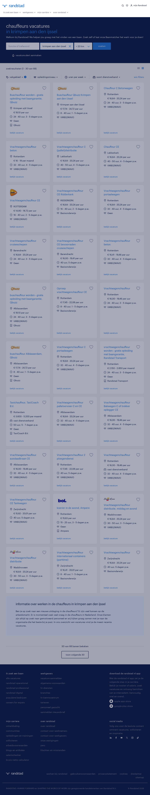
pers (43, 745)
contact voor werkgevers (53, 735)
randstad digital (14, 692)
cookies (124, 773)
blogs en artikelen (15, 750)
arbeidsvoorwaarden (17, 745)
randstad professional (17, 688)
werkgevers (29, 12)
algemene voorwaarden (53, 683)
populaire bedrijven (16, 697)
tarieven (45, 702)
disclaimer (136, 773)
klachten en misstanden (53, 750)
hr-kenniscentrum (50, 697)
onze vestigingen (49, 740)
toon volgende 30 (75, 654)
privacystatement (107, 773)
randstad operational (17, 683)
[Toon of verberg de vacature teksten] (140, 68)
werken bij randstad (56, 773)
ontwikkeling (13, 726)
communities (13, 730)
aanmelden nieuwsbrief (53, 712)
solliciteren (11, 740)
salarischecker (13, 755)
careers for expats (15, 702)
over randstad (60, 12)
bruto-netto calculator (17, 760)
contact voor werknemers (54, 730)
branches (45, 692)
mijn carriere (12, 721)
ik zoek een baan (12, 12)
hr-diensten (46, 688)
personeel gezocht (50, 707)
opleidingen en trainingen (19, 735)
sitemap (140, 777)
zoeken (102, 46)
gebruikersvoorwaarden (82, 773)
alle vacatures (13, 678)
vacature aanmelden (51, 678)
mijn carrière (44, 12)
